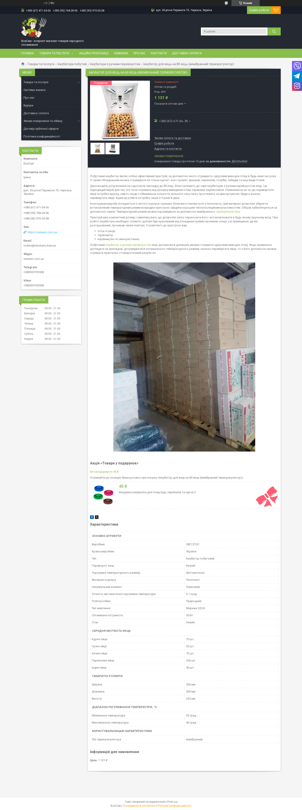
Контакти (159, 53)
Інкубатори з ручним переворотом (115, 64)
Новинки (121, 53)
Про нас (139, 53)
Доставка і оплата (187, 53)
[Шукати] (274, 31)
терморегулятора (228, 211)
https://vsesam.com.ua (42, 232)
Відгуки (28, 105)
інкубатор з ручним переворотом (128, 245)
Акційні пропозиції (94, 53)
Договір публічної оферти (41, 128)
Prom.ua (172, 801)
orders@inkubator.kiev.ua (40, 245)
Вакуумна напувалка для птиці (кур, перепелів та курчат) (157, 492)
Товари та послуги (54, 53)
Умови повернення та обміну (43, 121)
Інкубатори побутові (72, 64)
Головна (27, 53)
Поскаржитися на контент (139, 805)
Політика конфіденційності (42, 136)
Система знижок (35, 90)
